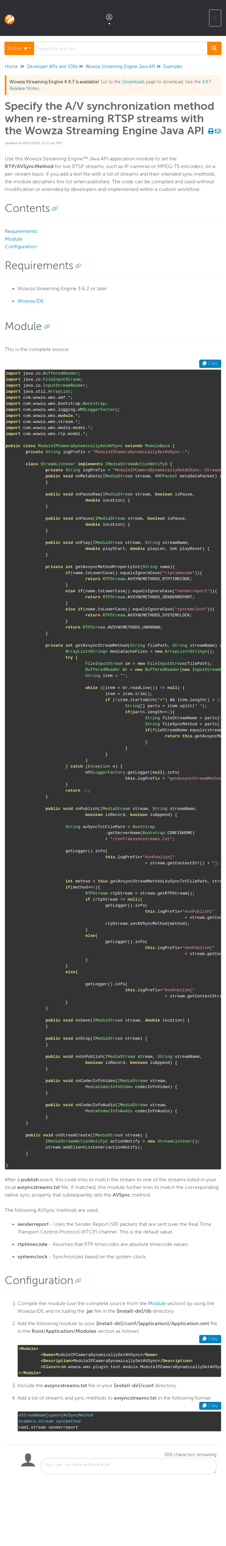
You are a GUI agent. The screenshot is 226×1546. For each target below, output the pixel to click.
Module (13, 239)
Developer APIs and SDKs (52, 66)
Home (11, 66)
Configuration (21, 246)
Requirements (21, 231)
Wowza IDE (31, 301)
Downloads (133, 82)
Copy (210, 363)
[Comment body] (128, 1466)
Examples (172, 66)
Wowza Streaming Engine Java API (120, 66)
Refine (17, 48)
